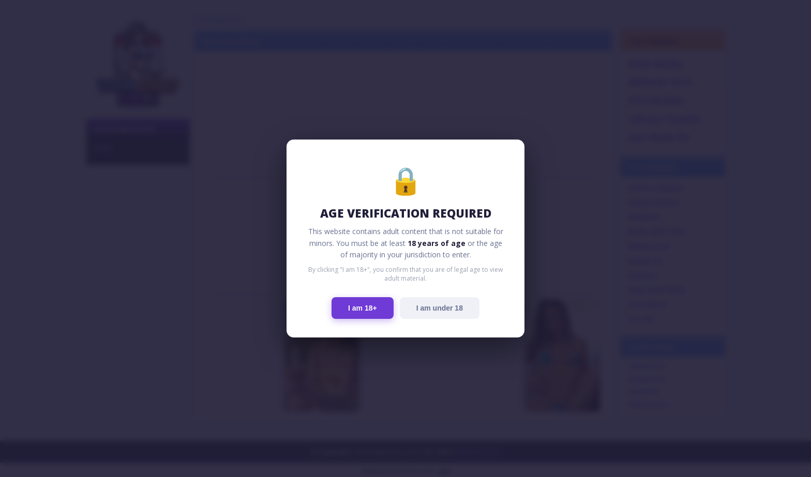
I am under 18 (439, 308)
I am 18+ (362, 308)
